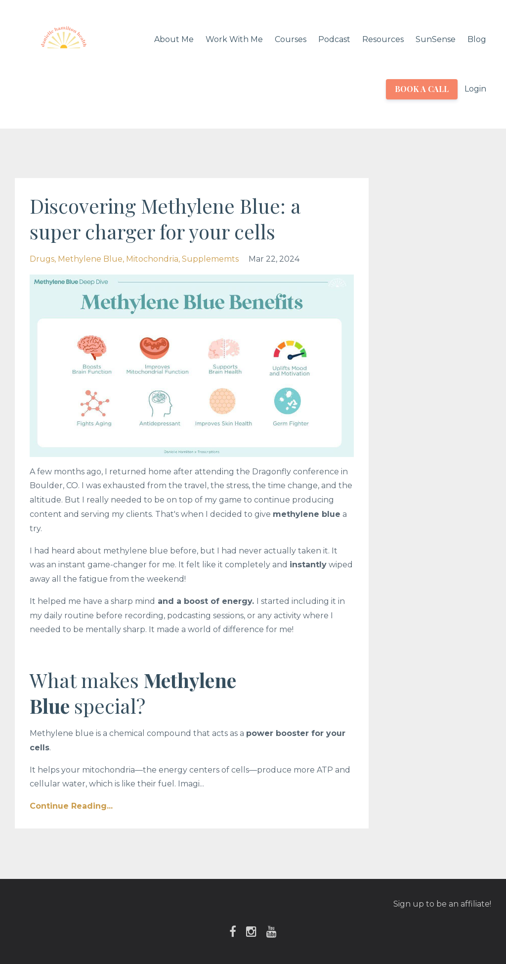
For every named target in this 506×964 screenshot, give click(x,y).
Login (475, 88)
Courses (290, 39)
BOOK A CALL (422, 89)
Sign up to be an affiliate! (442, 904)
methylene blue (90, 259)
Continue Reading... (71, 806)
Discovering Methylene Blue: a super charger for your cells (165, 218)
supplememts (210, 259)
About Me (174, 39)
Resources (383, 39)
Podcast (334, 39)
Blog (476, 39)
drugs (42, 259)
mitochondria (152, 259)
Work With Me (234, 39)
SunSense (436, 39)
